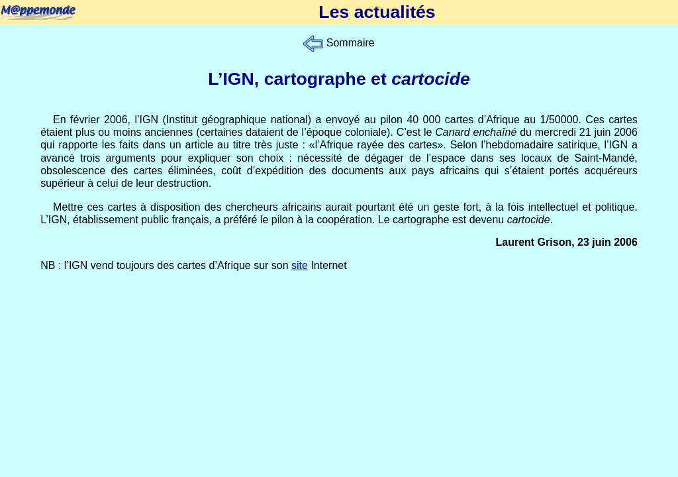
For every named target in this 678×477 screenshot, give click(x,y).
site (299, 265)
